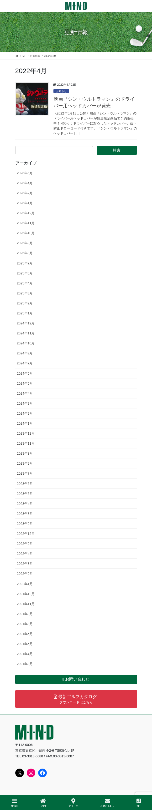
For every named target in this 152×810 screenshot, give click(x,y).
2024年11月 (26, 333)
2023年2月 (25, 524)
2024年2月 (25, 413)
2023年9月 (25, 453)
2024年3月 (25, 403)
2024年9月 (25, 353)
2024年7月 (25, 363)
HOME (43, 803)
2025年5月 (25, 273)
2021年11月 (26, 604)
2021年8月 (25, 624)
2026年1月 (25, 203)
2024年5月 (25, 383)
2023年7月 (25, 473)
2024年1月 (25, 423)
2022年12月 (26, 534)
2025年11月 (26, 223)
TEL (138, 803)
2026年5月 (25, 173)
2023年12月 (26, 433)
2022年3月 (25, 564)
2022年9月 (25, 544)
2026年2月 (25, 193)
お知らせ (61, 91)
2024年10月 (26, 343)
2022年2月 (25, 574)
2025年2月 (25, 303)
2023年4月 (25, 504)
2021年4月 (25, 654)
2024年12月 (26, 323)
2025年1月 (25, 313)
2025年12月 (26, 213)
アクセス (73, 803)
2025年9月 (25, 243)
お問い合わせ (107, 803)
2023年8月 (25, 463)
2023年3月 (25, 514)
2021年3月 (25, 664)
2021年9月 (25, 614)
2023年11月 (26, 443)
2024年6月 (25, 373)
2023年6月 (25, 484)
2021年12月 (26, 594)
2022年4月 (25, 554)
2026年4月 (25, 183)
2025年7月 (25, 263)
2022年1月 (25, 584)
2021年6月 (25, 634)
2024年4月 (25, 393)
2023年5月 (25, 494)
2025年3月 (25, 293)
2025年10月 (26, 233)
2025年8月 (25, 253)
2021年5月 (25, 644)
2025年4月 (25, 283)
